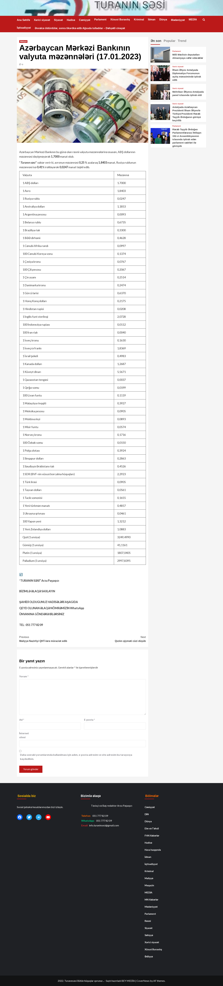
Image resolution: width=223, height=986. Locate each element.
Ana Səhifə (23, 20)
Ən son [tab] (156, 41)
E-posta (89, 719)
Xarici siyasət (42, 20)
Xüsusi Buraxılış (120, 19)
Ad (21, 719)
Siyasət (58, 20)
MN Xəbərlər (151, 899)
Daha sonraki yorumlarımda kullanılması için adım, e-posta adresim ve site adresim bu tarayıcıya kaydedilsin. (76, 756)
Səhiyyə (149, 935)
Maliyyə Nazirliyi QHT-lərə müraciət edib (50, 639)
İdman (151, 19)
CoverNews (143, 980)
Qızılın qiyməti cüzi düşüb (114, 639)
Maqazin (149, 885)
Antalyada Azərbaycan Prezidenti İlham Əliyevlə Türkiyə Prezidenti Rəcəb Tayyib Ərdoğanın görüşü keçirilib (186, 114)
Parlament (100, 19)
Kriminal (139, 19)
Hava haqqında (153, 849)
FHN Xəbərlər (152, 835)
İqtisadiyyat (24, 27)
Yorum (24, 676)
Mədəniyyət (178, 20)
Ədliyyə (149, 956)
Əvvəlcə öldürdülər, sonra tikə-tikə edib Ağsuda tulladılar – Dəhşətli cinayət (80, 28)
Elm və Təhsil (152, 828)
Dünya (163, 19)
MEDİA (193, 19)
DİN (147, 814)
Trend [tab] (182, 41)
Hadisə (71, 20)
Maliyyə (23, 41)
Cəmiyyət (84, 20)
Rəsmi (148, 920)
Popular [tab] (169, 41)
